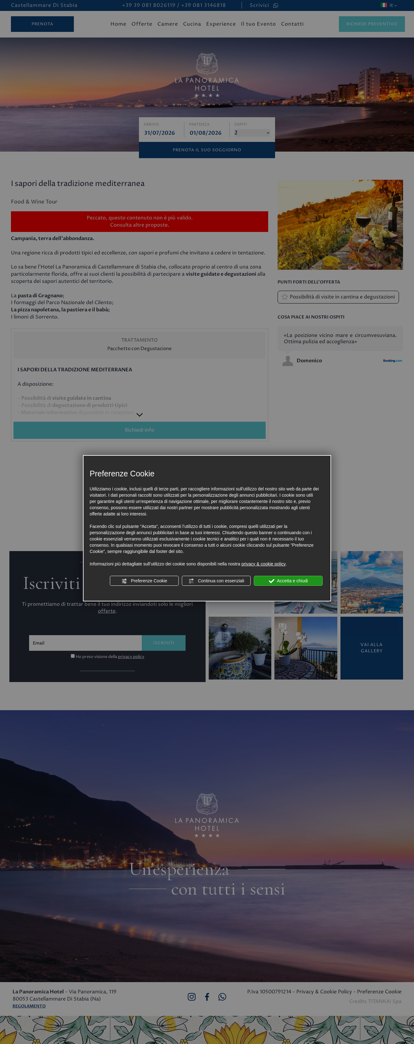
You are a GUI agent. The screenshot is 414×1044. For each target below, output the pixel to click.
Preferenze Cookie (144, 581)
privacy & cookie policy (263, 563)
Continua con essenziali (216, 581)
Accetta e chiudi (288, 581)
